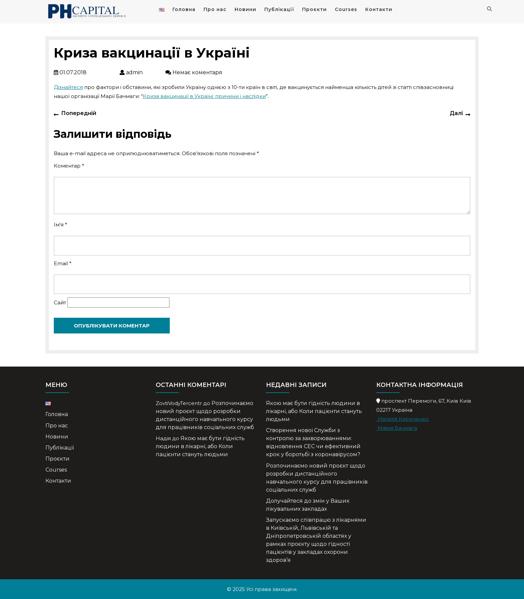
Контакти (378, 9)
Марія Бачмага (396, 428)
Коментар (69, 166)
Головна (183, 9)
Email (63, 263)
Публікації (279, 9)
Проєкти (314, 9)
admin (142, 72)
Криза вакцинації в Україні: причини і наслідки (204, 96)
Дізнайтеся (68, 87)
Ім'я (60, 224)
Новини (245, 9)
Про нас (215, 9)
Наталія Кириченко (402, 419)
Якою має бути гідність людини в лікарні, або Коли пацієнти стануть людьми (200, 446)
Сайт (60, 302)
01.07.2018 (86, 72)
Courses (346, 9)
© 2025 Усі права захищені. (262, 589)
